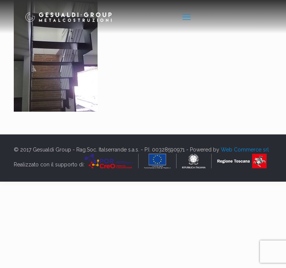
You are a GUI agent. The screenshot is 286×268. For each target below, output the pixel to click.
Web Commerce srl (245, 150)
